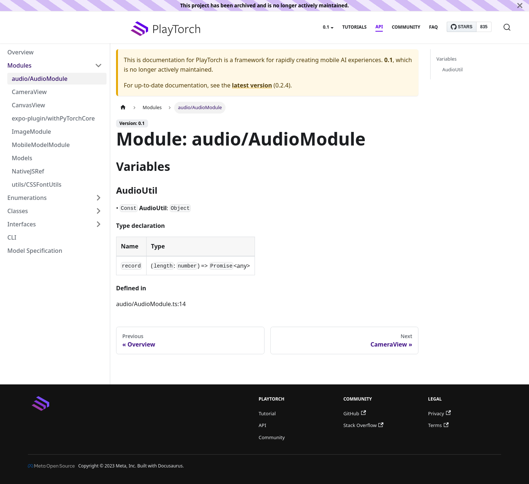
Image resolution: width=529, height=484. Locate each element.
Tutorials (354, 27)
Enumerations (27, 198)
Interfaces (21, 224)
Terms (438, 425)
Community (406, 27)
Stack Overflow (363, 425)
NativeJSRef (28, 171)
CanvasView (28, 105)
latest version (252, 85)
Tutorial (267, 413)
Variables (446, 58)
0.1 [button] (326, 27)
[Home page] (123, 107)
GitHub (354, 413)
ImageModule (31, 132)
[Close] (520, 5)
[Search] (507, 27)
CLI (11, 237)
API (379, 27)
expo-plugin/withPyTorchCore (53, 118)
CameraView (29, 92)
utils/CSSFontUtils (36, 184)
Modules (19, 65)
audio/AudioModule (40, 79)
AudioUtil (452, 69)
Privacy (439, 413)
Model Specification (34, 251)
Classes (17, 211)
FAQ (433, 27)
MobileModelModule (41, 145)
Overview (20, 52)
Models (22, 158)
